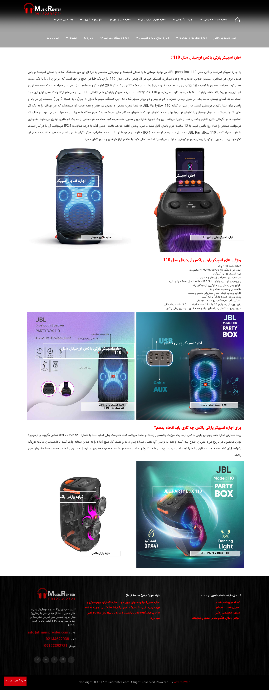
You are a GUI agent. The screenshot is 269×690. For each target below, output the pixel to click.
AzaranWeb (182, 682)
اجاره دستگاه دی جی (114, 38)
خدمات (71, 38)
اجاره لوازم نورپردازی (151, 20)
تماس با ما (53, 38)
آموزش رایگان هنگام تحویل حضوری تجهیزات (216, 618)
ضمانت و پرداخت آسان (227, 602)
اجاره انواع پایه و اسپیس (152, 38)
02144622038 (57, 639)
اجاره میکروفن (182, 20)
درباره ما (89, 38)
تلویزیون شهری (91, 20)
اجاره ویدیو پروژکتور (225, 38)
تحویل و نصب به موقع (228, 607)
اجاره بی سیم (63, 20)
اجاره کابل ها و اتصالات (191, 38)
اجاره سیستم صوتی (213, 20)
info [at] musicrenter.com (48, 632)
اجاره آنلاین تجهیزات (15, 681)
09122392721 (55, 646)
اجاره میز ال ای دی (120, 20)
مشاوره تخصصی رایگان (227, 613)
